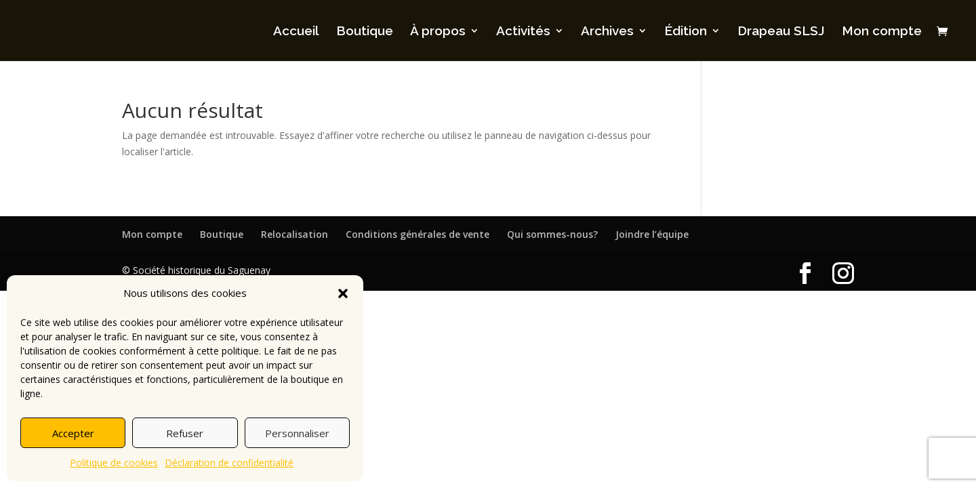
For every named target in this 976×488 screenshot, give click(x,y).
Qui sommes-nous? (552, 234)
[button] (343, 293)
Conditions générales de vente (417, 234)
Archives (607, 32)
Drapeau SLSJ (781, 32)
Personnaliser (297, 433)
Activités (523, 32)
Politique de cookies (114, 462)
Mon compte (882, 32)
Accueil (296, 32)
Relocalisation (294, 234)
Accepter (73, 433)
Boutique (364, 32)
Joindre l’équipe (652, 234)
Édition (685, 32)
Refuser (184, 433)
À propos (438, 32)
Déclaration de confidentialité (229, 462)
